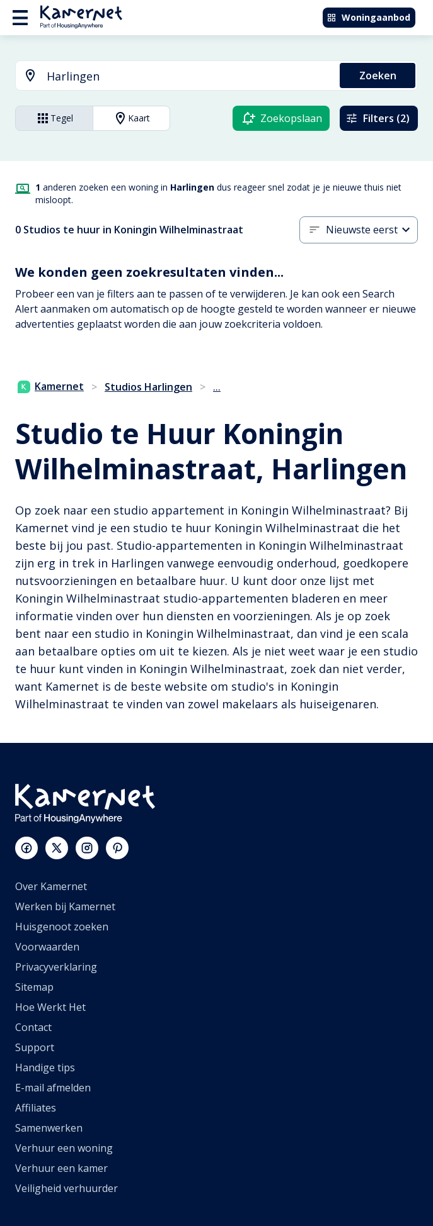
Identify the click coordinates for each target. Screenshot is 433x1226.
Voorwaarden (47, 947)
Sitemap (34, 987)
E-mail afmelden (53, 1088)
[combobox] (170, 76)
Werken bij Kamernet (65, 906)
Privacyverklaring (56, 967)
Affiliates (35, 1108)
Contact (33, 1027)
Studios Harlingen (148, 387)
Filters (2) (377, 118)
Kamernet (51, 386)
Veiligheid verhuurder (66, 1188)
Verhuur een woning (64, 1148)
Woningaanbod (368, 17)
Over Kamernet (51, 886)
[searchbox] (189, 76)
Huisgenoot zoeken (61, 926)
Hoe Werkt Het (50, 1007)
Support (34, 1047)
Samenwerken (49, 1128)
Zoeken (377, 75)
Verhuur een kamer (61, 1168)
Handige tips (45, 1067)
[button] (372, 229)
